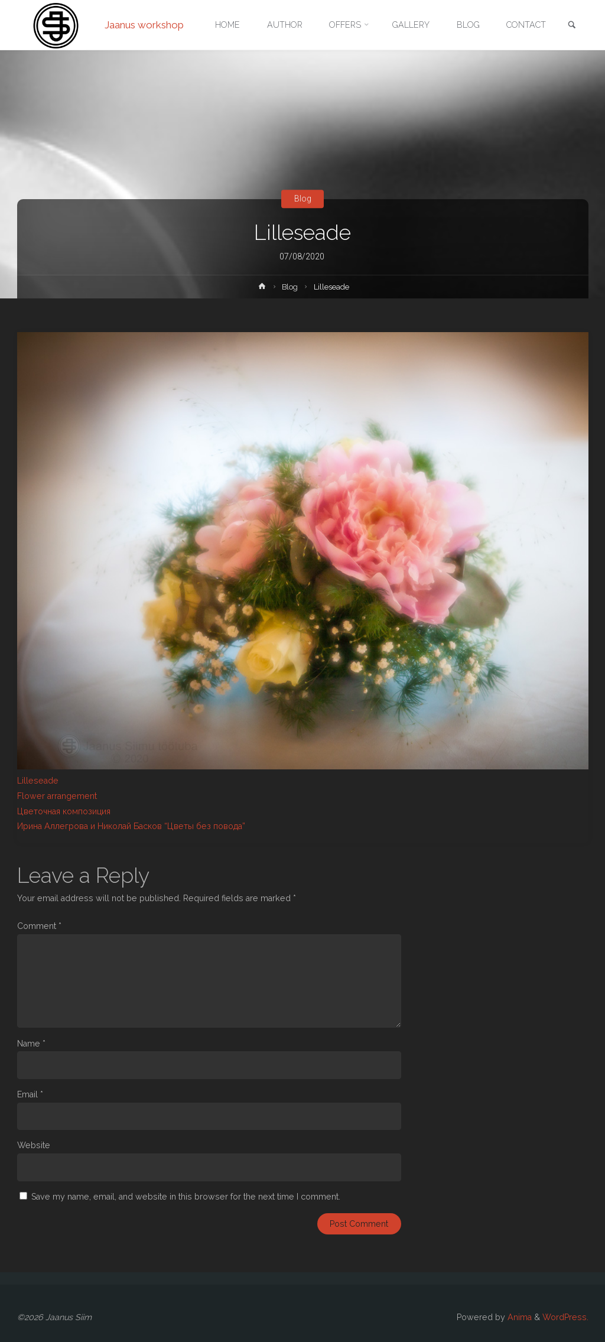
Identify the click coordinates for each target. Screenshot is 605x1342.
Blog (302, 198)
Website (33, 1145)
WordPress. (565, 1317)
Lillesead (35, 780)
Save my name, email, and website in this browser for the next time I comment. (185, 1196)
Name (31, 1043)
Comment (39, 926)
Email (30, 1094)
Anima (518, 1317)
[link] (572, 25)
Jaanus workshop (144, 25)
